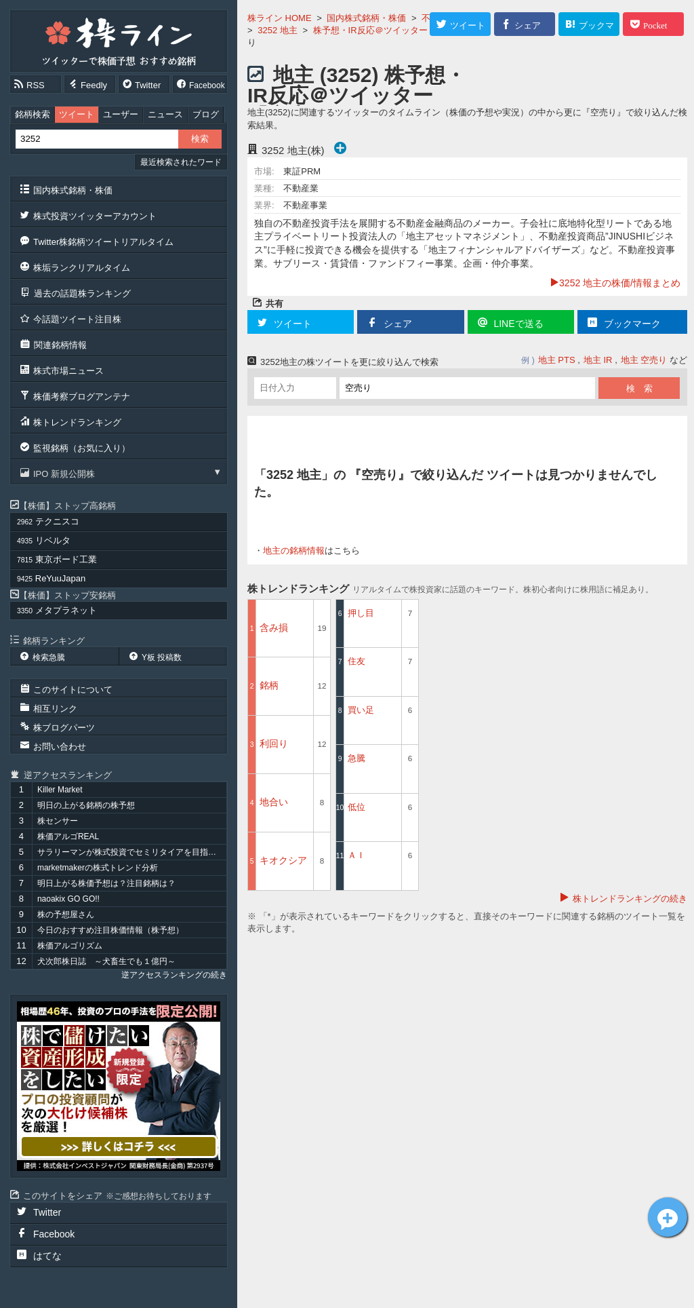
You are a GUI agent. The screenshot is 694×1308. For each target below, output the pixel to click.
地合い (274, 801)
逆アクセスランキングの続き (174, 975)
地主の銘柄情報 (294, 550)
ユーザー (120, 114)
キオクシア (283, 860)
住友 (356, 661)
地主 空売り (644, 360)
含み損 (274, 627)
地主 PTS (556, 360)
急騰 (356, 758)
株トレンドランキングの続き (630, 898)
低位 (356, 807)
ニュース (165, 114)
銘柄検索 (32, 114)
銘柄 (269, 685)
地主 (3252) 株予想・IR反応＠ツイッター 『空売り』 (356, 95)
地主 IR (598, 360)
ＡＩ (356, 855)
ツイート (76, 114)
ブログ (205, 114)
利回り (274, 743)
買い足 (361, 710)
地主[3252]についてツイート (667, 1217)
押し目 (361, 613)
